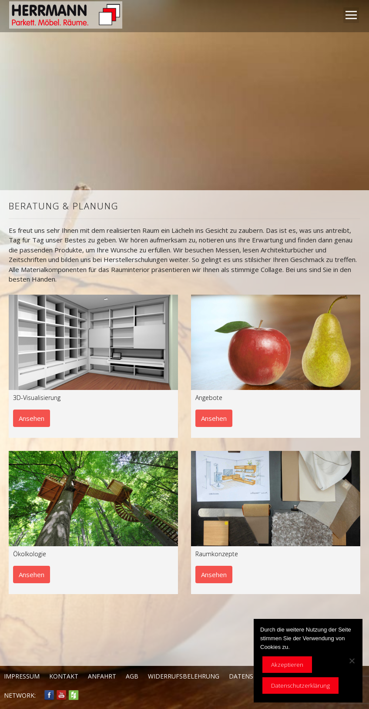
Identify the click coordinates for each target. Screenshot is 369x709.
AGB (132, 676)
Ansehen (31, 418)
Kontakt (63, 676)
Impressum (22, 676)
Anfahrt (102, 676)
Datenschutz (251, 676)
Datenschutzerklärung (300, 685)
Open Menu (351, 15)
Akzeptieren (287, 665)
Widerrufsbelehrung (183, 676)
